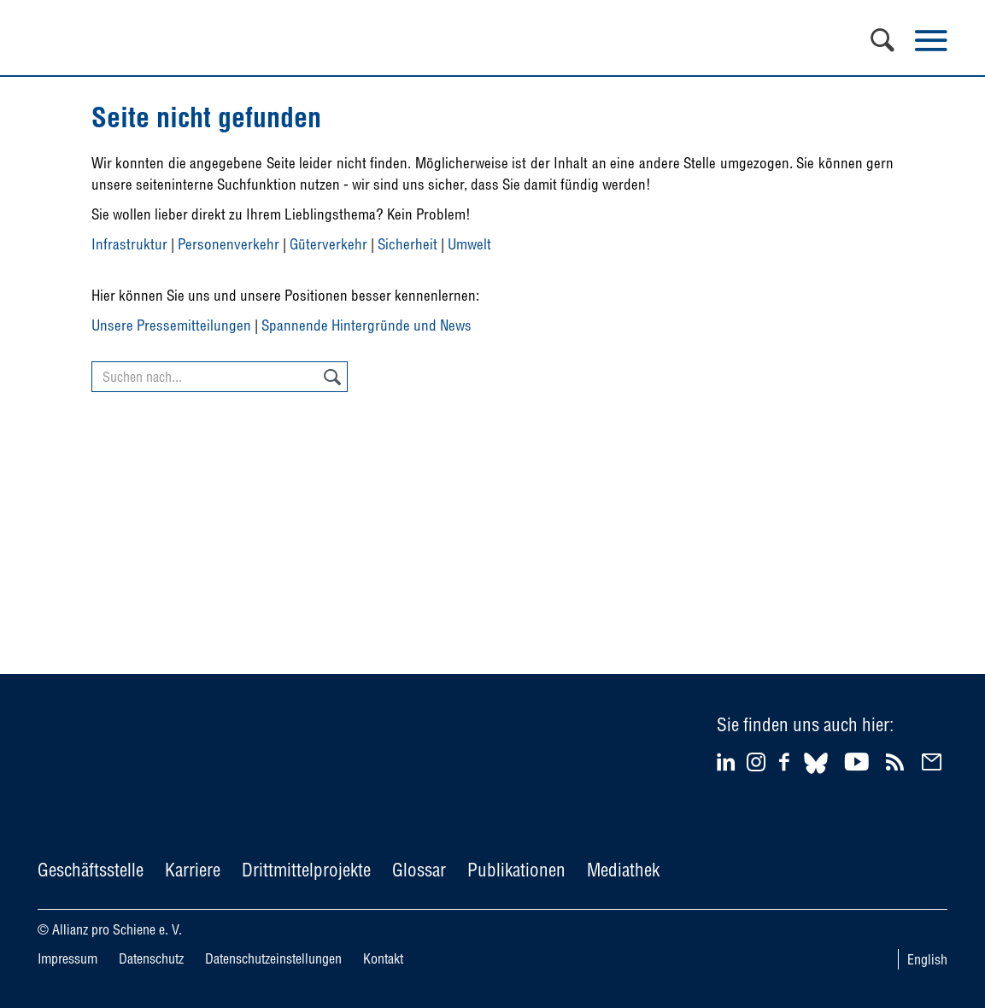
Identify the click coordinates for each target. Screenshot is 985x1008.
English (927, 959)
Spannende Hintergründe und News (366, 325)
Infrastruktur (129, 244)
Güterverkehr (328, 244)
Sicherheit (407, 244)
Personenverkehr (228, 244)
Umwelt (469, 244)
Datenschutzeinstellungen (273, 958)
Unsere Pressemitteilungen (171, 325)
